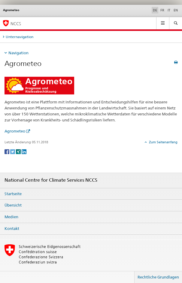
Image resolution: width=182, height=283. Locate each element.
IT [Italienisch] (169, 10)
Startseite (13, 193)
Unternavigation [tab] (19, 36)
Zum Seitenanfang (162, 142)
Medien (11, 216)
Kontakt (12, 228)
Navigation (18, 52)
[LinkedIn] (24, 151)
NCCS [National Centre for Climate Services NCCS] (16, 23)
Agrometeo (15, 131)
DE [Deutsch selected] (155, 10)
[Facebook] (7, 151)
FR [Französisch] (162, 10)
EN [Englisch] (176, 10)
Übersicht (13, 205)
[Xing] (19, 151)
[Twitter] (13, 151)
